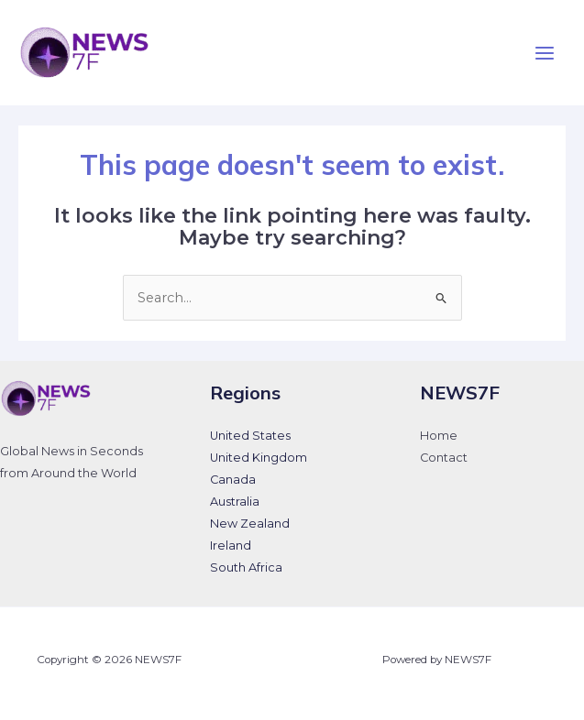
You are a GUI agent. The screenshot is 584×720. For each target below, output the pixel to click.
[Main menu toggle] (544, 53)
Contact (444, 457)
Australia (234, 501)
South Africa (246, 567)
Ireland (230, 545)
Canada (233, 479)
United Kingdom (258, 457)
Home (438, 435)
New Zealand (250, 523)
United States (250, 435)
